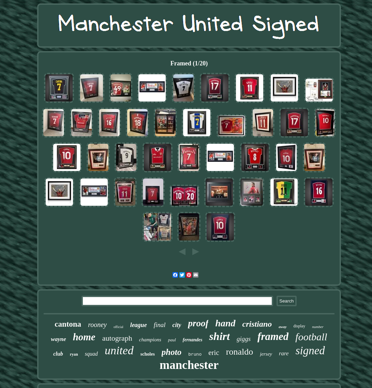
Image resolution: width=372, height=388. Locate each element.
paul (172, 339)
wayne (58, 339)
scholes (147, 354)
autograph (117, 338)
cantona (68, 324)
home (84, 336)
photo (171, 352)
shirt (219, 336)
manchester (189, 365)
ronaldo (239, 352)
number (318, 327)
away (282, 327)
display (300, 326)
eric (213, 352)
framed (272, 336)
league (138, 325)
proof (198, 323)
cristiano (257, 324)
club (58, 354)
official (118, 327)
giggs (244, 338)
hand (225, 323)
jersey (266, 354)
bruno (195, 354)
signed (310, 350)
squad (91, 354)
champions (150, 339)
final (160, 324)
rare (284, 353)
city (176, 325)
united (119, 350)
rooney (97, 324)
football (311, 336)
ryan (74, 354)
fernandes (193, 339)
